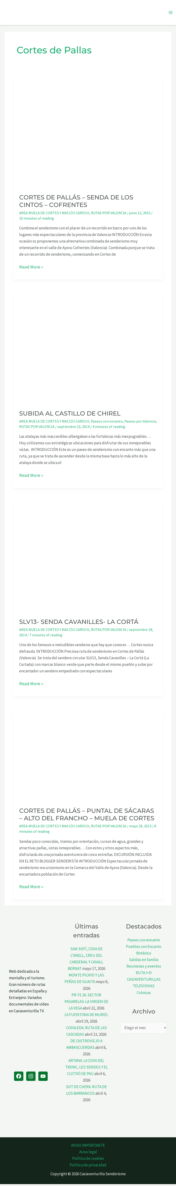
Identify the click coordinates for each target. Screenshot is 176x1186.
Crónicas (144, 994)
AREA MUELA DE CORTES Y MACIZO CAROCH (54, 214)
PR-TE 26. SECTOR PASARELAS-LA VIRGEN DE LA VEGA (86, 1003)
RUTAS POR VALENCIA (108, 214)
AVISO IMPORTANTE (88, 1146)
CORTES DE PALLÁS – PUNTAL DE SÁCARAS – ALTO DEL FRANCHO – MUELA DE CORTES (86, 816)
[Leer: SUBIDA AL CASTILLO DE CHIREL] (88, 348)
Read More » (31, 268)
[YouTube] (43, 1078)
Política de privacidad (88, 1166)
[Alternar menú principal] (170, 13)
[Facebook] (18, 1078)
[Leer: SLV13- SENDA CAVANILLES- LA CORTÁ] (88, 557)
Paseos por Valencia (140, 422)
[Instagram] (31, 1078)
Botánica (143, 954)
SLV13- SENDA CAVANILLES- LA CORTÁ (78, 623)
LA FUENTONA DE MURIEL (86, 1016)
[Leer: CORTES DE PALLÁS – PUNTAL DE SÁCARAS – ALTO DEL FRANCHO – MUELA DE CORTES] (88, 756)
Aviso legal (88, 1153)
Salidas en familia (143, 961)
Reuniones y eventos (143, 968)
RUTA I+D (144, 974)
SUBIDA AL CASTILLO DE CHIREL (69, 415)
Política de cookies (88, 1160)
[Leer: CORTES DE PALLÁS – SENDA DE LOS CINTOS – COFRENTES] (88, 133)
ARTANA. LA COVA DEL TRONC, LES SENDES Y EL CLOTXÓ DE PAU (86, 1069)
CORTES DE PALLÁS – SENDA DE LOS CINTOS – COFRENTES (76, 202)
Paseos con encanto (107, 422)
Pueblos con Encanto (143, 948)
